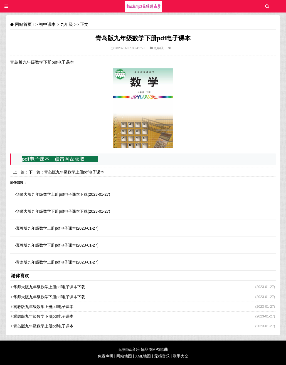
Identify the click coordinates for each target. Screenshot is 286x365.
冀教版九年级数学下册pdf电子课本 (46, 245)
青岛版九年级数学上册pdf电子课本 (74, 172)
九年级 (66, 24)
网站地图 (124, 356)
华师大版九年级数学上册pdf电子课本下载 (51, 194)
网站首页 (23, 24)
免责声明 (105, 356)
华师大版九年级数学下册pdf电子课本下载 (51, 211)
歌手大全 (180, 356)
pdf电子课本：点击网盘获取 (53, 159)
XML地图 (143, 356)
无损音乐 (162, 356)
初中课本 (47, 24)
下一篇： (36, 172)
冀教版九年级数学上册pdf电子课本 (46, 228)
